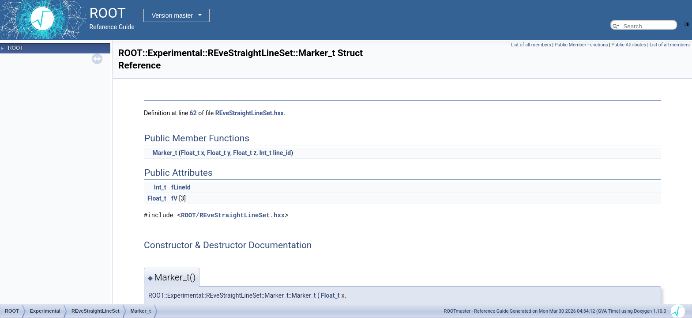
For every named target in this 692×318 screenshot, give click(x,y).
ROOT (15, 48)
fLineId (181, 187)
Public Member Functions (581, 45)
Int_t (265, 152)
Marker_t (164, 152)
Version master (172, 15)
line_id (282, 152)
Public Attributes (628, 45)
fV (174, 198)
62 (193, 113)
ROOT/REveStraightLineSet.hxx (233, 215)
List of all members (531, 45)
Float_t (190, 152)
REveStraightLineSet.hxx (249, 113)
